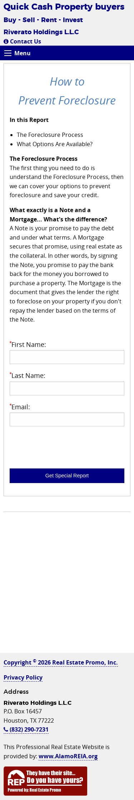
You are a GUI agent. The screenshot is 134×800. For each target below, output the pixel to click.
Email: (67, 414)
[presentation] (64, 446)
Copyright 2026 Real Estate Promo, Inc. (61, 662)
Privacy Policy (23, 677)
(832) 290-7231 (26, 729)
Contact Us (22, 41)
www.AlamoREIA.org (68, 756)
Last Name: (67, 383)
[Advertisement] (67, 586)
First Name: (67, 352)
